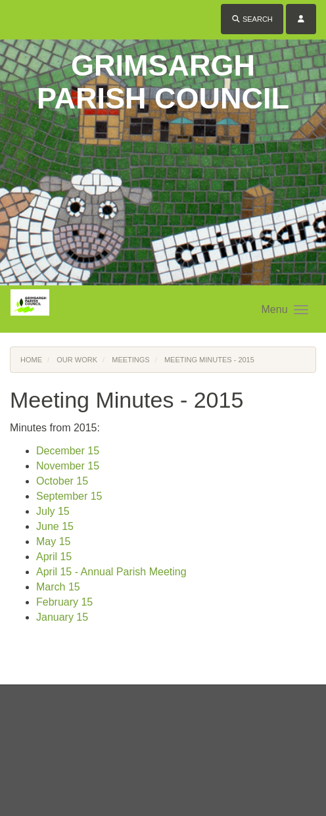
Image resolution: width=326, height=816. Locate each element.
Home (31, 360)
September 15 (69, 496)
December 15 (67, 450)
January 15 (62, 617)
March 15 (58, 586)
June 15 (55, 526)
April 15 (54, 556)
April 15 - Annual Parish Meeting (111, 571)
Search (252, 19)
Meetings (130, 360)
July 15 (53, 511)
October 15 (62, 481)
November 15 (67, 465)
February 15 (64, 602)
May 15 (53, 541)
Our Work (77, 360)
